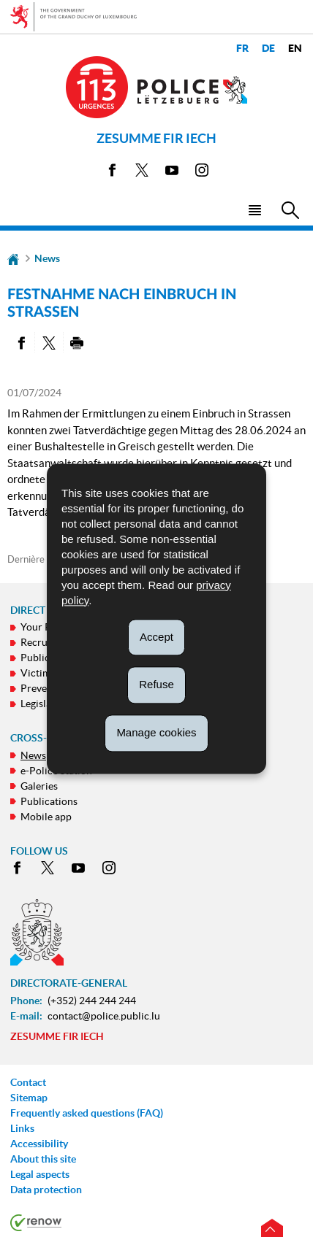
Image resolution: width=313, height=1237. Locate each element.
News (47, 258)
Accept (156, 637)
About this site (43, 1159)
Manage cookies (156, 732)
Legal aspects (39, 1174)
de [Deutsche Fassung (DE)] (268, 48)
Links (22, 1128)
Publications (49, 801)
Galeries (39, 786)
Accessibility (39, 1143)
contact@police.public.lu (104, 1016)
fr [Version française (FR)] (242, 48)
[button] (254, 209)
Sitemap (29, 1097)
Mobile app (46, 816)
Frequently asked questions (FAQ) (86, 1113)
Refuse (156, 685)
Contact (28, 1082)
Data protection (46, 1189)
